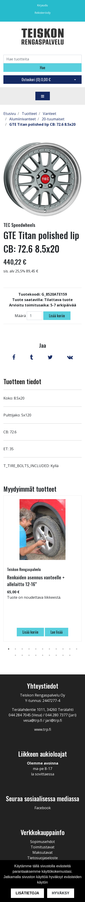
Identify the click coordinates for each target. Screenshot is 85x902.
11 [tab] (76, 649)
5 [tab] (36, 649)
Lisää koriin (57, 315)
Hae (42, 67)
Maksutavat (42, 852)
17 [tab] (49, 655)
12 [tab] (15, 655)
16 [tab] (42, 655)
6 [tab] (42, 649)
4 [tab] (29, 649)
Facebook (42, 807)
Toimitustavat (42, 847)
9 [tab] (63, 649)
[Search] (42, 59)
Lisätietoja (27, 893)
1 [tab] (8, 649)
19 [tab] (63, 655)
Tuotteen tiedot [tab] (22, 381)
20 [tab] (70, 655)
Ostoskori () (36, 79)
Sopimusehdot (42, 841)
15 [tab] (36, 655)
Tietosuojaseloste (42, 857)
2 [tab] (15, 649)
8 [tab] (56, 649)
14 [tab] (29, 655)
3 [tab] (22, 649)
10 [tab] (70, 649)
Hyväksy (60, 893)
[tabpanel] (42, 569)
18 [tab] (56, 655)
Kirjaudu (42, 5)
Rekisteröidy (43, 13)
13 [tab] (22, 655)
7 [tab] (49, 649)
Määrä (20, 315)
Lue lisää (57, 632)
